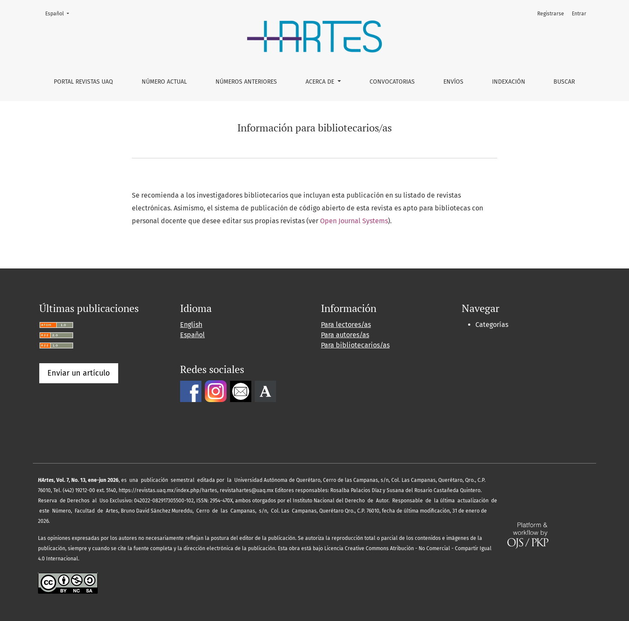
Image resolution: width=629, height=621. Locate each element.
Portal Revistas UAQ (83, 81)
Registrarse (550, 14)
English (191, 325)
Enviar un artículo (78, 373)
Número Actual (164, 81)
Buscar (564, 81)
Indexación (508, 81)
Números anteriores (246, 81)
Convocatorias (392, 81)
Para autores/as (345, 335)
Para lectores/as (346, 325)
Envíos (453, 81)
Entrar (579, 14)
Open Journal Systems (354, 221)
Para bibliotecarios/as (355, 345)
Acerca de (321, 81)
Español (60, 13)
